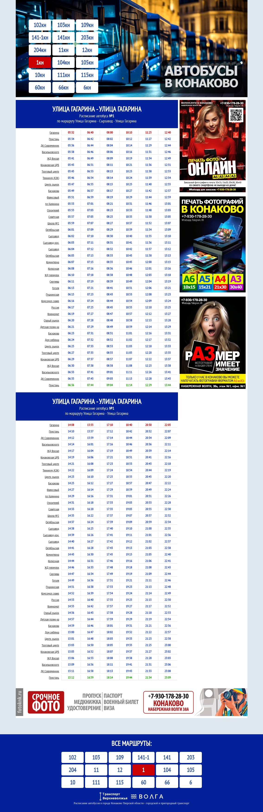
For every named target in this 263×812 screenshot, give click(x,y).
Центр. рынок (52, 184)
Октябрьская (52, 230)
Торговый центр (50, 172)
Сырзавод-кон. (51, 243)
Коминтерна (52, 262)
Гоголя (55, 288)
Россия (55, 308)
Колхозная (53, 269)
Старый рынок (51, 320)
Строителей (53, 210)
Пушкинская (52, 295)
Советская (53, 217)
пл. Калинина (52, 204)
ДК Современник (50, 146)
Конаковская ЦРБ (50, 165)
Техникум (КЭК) (51, 178)
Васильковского (50, 152)
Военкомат (53, 314)
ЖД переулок (52, 275)
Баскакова (53, 191)
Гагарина (54, 133)
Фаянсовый (53, 197)
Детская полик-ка (49, 327)
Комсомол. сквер (50, 301)
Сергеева (54, 282)
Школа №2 (53, 223)
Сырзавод (53, 236)
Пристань (54, 139)
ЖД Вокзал (53, 159)
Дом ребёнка (52, 340)
